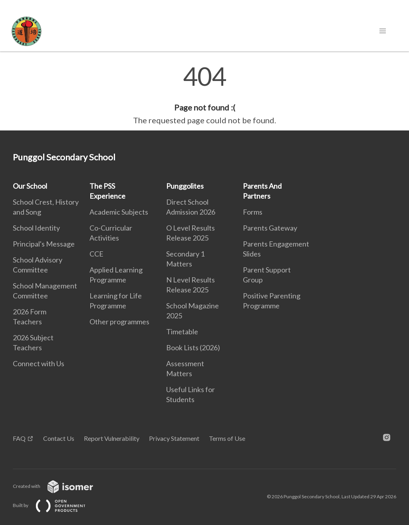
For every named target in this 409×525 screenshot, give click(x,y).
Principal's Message (44, 243)
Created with (59, 486)
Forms (252, 211)
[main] (204, 94)
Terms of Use (227, 438)
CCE (96, 253)
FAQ (19, 438)
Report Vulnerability (111, 438)
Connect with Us (38, 363)
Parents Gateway (270, 227)
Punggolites (185, 186)
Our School (30, 186)
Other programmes (119, 321)
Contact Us (58, 438)
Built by (55, 505)
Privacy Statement (174, 438)
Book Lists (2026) (193, 347)
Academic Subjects (118, 211)
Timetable (182, 331)
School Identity (36, 227)
